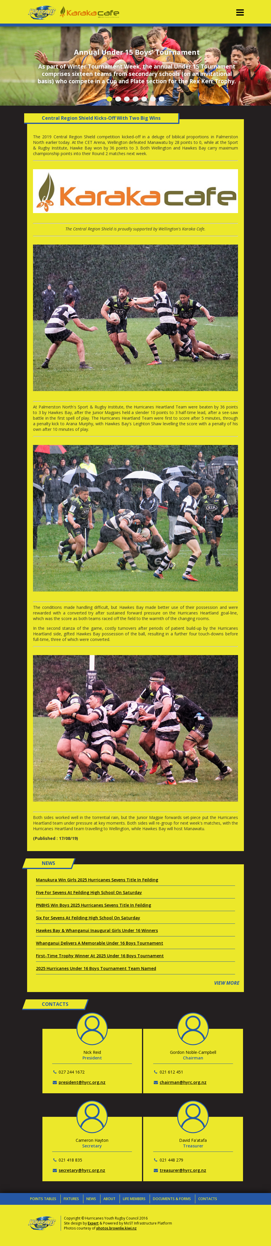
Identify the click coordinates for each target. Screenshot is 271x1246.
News (91, 1198)
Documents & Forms (172, 1198)
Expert (93, 1223)
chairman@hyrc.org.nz (183, 1082)
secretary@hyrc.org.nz (82, 1170)
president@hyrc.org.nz (82, 1082)
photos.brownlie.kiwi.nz (116, 1228)
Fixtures (71, 1198)
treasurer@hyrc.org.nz (183, 1170)
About (109, 1198)
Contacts (207, 1198)
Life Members (134, 1198)
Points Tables (43, 1198)
